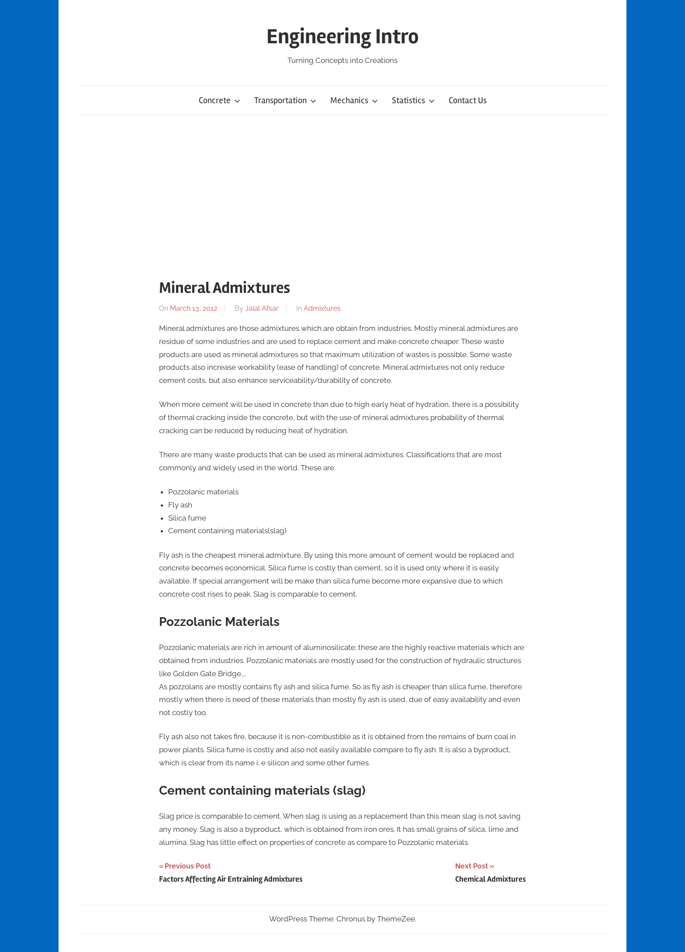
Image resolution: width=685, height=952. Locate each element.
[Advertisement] (342, 195)
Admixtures (322, 308)
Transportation (285, 100)
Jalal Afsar (262, 308)
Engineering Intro (342, 36)
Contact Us (468, 100)
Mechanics (354, 100)
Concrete (219, 100)
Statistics (413, 100)
